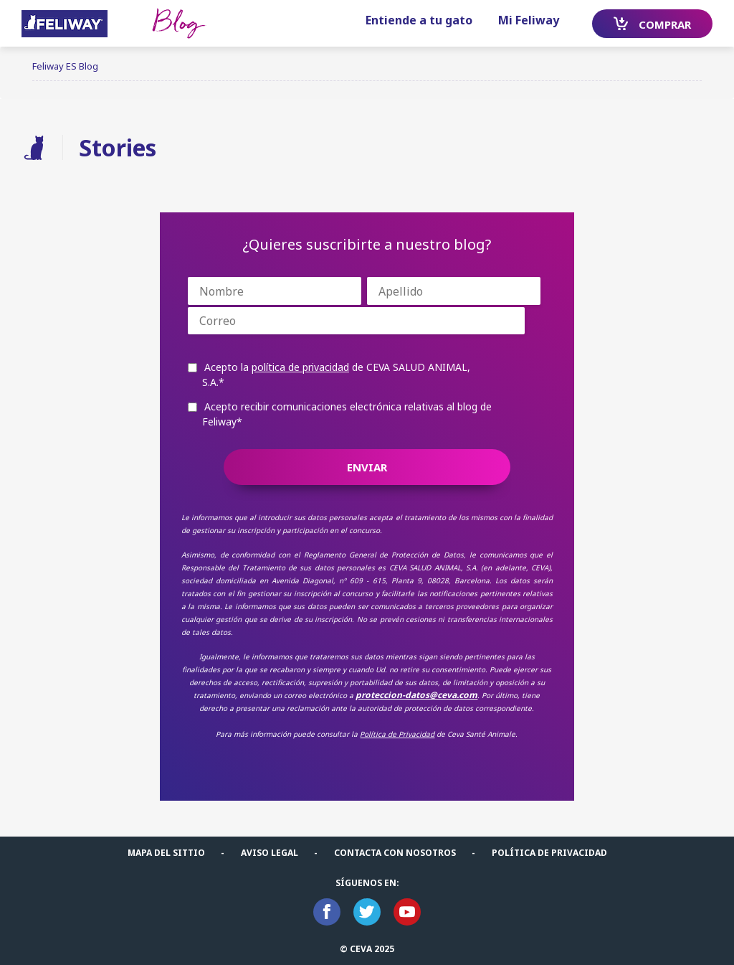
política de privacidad (300, 367)
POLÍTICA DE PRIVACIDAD (549, 853)
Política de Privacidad (397, 734)
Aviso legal (269, 853)
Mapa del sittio (166, 853)
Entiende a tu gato (419, 20)
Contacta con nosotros (395, 853)
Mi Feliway (528, 20)
